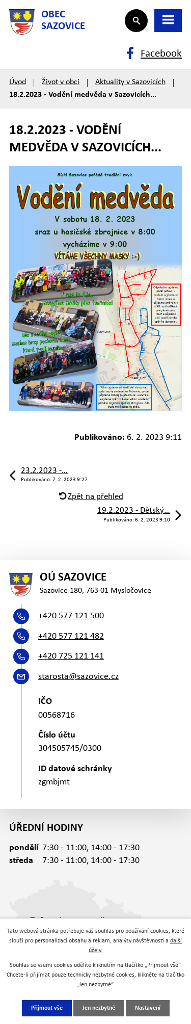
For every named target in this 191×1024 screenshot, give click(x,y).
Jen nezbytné (99, 1008)
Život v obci (60, 82)
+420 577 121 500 (71, 616)
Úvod (17, 82)
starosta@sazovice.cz (78, 676)
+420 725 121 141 (71, 656)
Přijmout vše (47, 1008)
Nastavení (147, 1008)
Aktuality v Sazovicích (130, 82)
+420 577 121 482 (71, 636)
